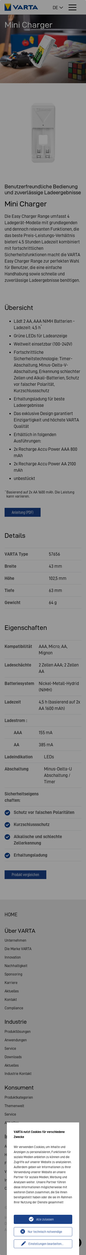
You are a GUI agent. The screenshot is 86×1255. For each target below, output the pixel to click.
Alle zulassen (45, 1219)
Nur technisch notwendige (45, 1232)
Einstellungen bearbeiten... (46, 1244)
